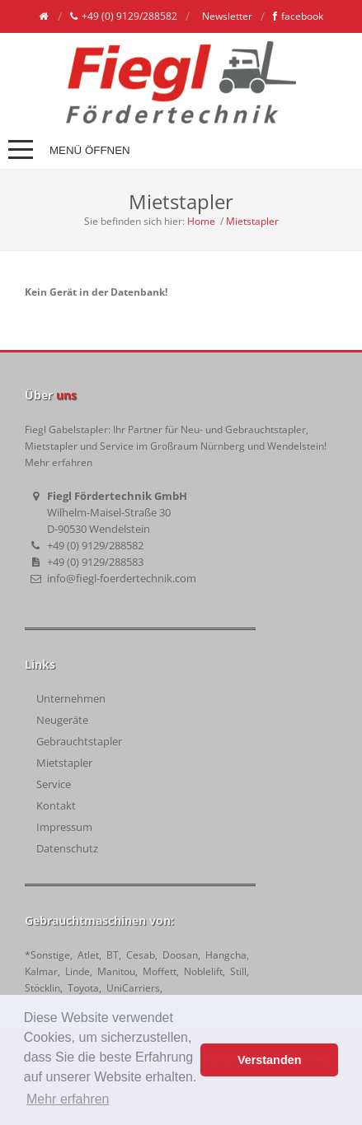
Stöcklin (42, 988)
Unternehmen (71, 698)
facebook (298, 16)
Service (53, 784)
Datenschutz (67, 848)
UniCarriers (133, 988)
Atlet (88, 955)
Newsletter (226, 16)
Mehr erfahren (58, 462)
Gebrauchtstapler (79, 741)
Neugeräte (62, 719)
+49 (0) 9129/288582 (123, 16)
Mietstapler (252, 221)
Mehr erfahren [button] (68, 1099)
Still (238, 971)
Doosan (180, 955)
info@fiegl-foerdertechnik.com (121, 578)
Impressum (64, 826)
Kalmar (41, 971)
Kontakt (56, 805)
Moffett (159, 971)
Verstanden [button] (269, 1060)
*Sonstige (47, 955)
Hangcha (226, 955)
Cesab (140, 955)
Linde (77, 971)
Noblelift (203, 971)
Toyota (83, 988)
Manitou (116, 971)
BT (112, 955)
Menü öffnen (89, 150)
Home (201, 221)
